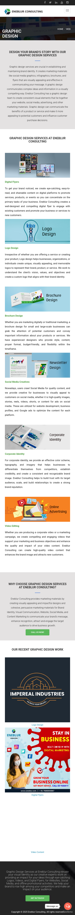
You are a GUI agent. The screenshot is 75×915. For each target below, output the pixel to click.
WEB (68, 29)
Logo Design (37, 725)
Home (60, 29)
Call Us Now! (37, 632)
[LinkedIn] (56, 2)
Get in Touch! (37, 898)
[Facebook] (45, 2)
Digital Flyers (37, 795)
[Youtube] (62, 2)
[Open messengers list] (68, 906)
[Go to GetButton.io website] (68, 912)
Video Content (37, 852)
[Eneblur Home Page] (23, 10)
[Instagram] (67, 2)
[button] (67, 10)
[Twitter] (50, 2)
